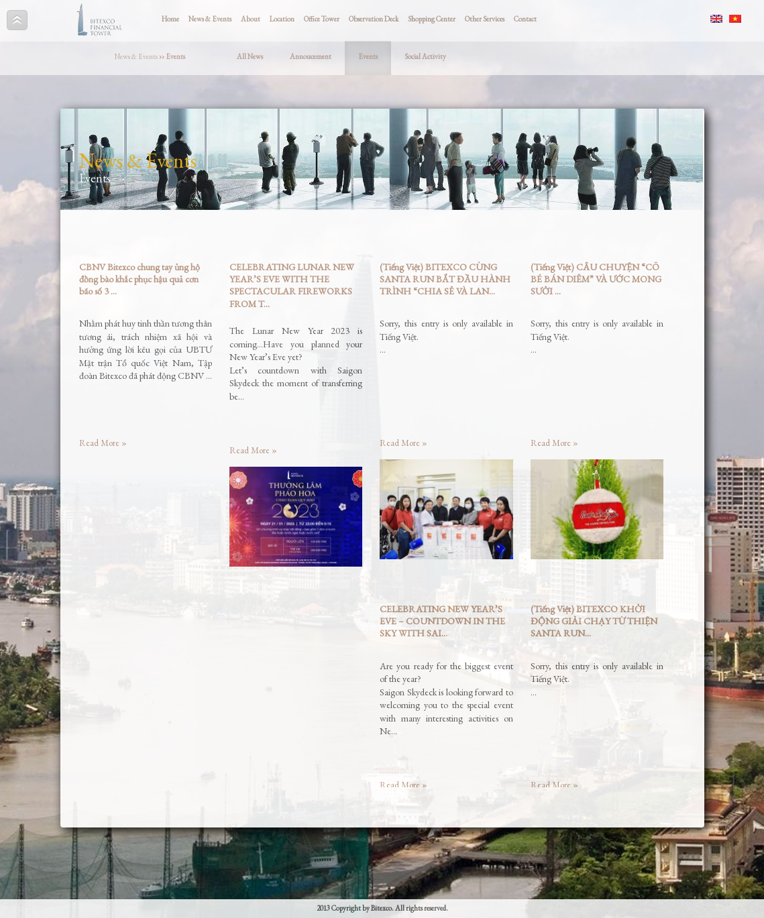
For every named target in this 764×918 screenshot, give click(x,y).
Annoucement (310, 56)
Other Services (484, 18)
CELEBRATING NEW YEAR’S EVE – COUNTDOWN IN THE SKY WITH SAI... (442, 621)
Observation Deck (373, 18)
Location (282, 18)
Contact (525, 18)
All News (250, 56)
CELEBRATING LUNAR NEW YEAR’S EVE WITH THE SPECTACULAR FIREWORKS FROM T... (291, 285)
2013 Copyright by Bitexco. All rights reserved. (382, 908)
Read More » (103, 443)
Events (368, 56)
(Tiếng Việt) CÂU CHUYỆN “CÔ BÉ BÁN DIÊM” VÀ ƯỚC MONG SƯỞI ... (596, 279)
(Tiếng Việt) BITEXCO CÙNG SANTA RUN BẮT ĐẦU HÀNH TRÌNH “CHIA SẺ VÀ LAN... (445, 279)
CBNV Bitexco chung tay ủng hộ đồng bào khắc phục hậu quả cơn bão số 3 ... (139, 279)
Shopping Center (431, 18)
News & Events (209, 18)
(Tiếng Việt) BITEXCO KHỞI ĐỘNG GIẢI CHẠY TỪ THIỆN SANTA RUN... (594, 621)
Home (170, 18)
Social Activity (425, 56)
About (250, 18)
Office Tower (321, 18)
